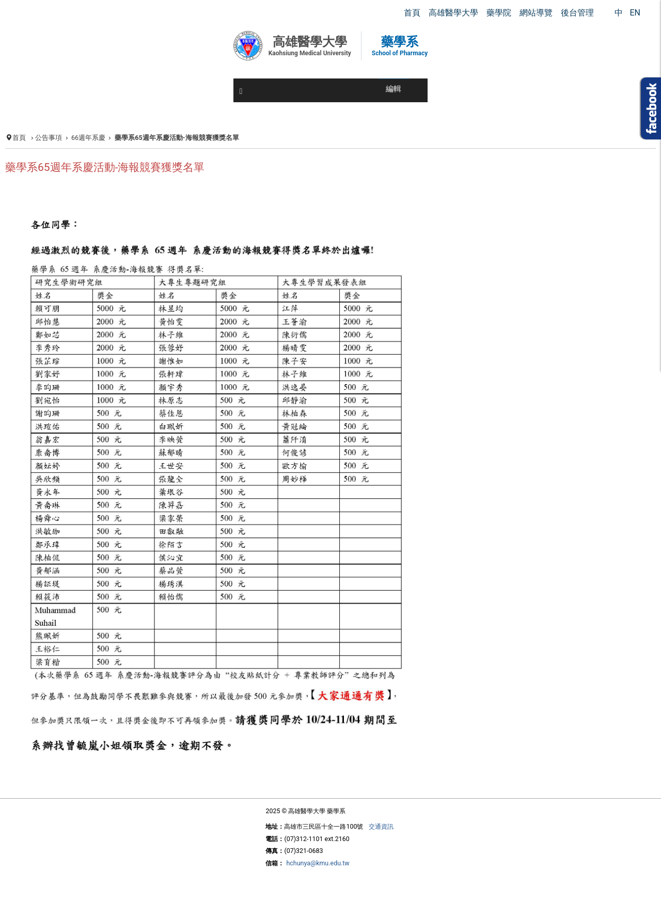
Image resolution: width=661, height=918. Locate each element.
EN (634, 13)
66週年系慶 (88, 137)
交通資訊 (381, 826)
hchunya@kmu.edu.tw (317, 863)
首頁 (19, 137)
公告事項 (48, 137)
